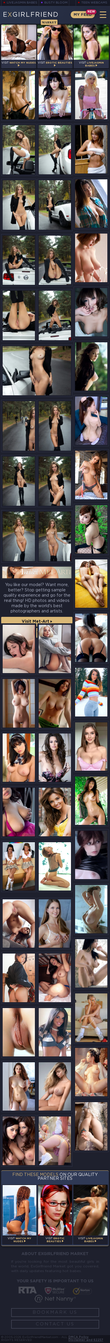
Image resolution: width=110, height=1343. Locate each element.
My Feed (83, 14)
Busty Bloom (55, 2)
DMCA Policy (78, 1337)
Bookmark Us (55, 1312)
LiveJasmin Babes (22, 2)
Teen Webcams (94, 2)
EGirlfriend (31, 18)
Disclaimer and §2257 (85, 1340)
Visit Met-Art (37, 621)
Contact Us (55, 1324)
